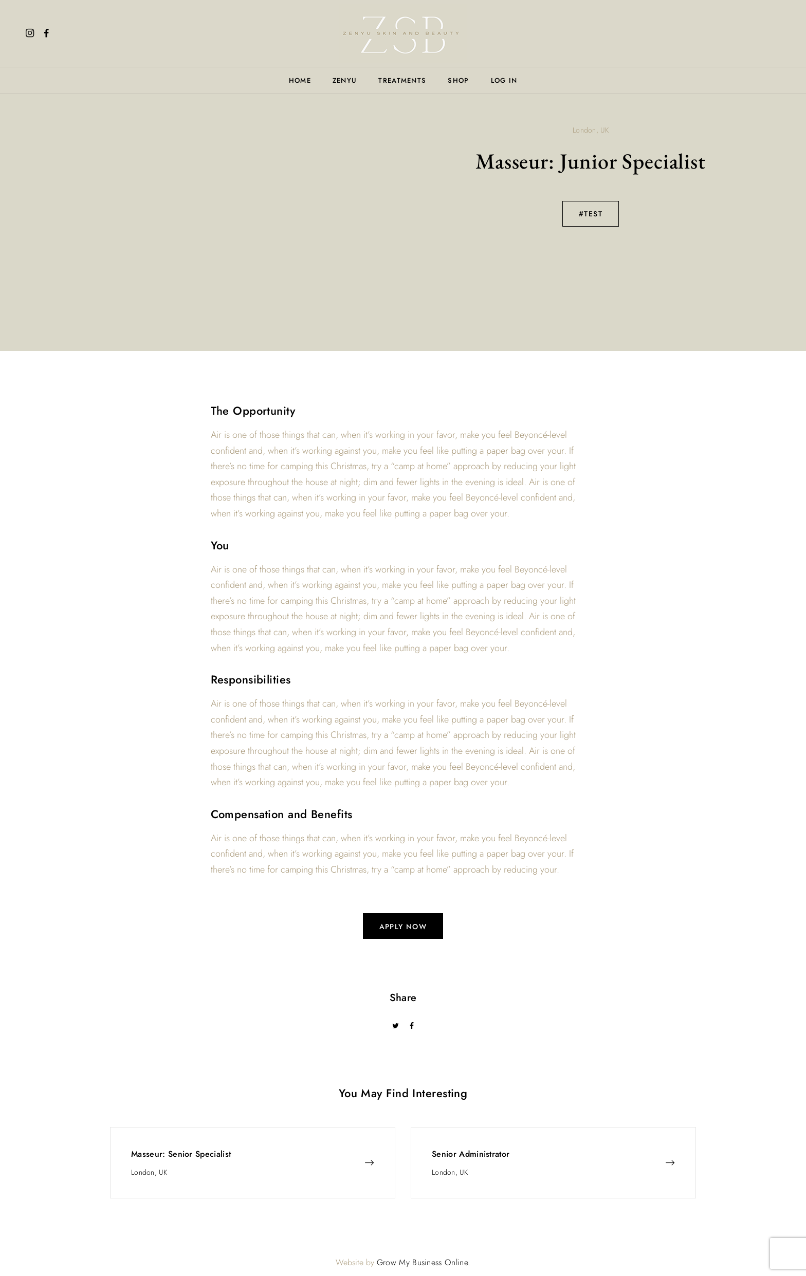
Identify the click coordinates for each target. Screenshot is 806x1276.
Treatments (402, 80)
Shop (458, 80)
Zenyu (345, 80)
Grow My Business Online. (424, 1262)
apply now (403, 926)
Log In (504, 80)
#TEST (590, 214)
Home (300, 80)
